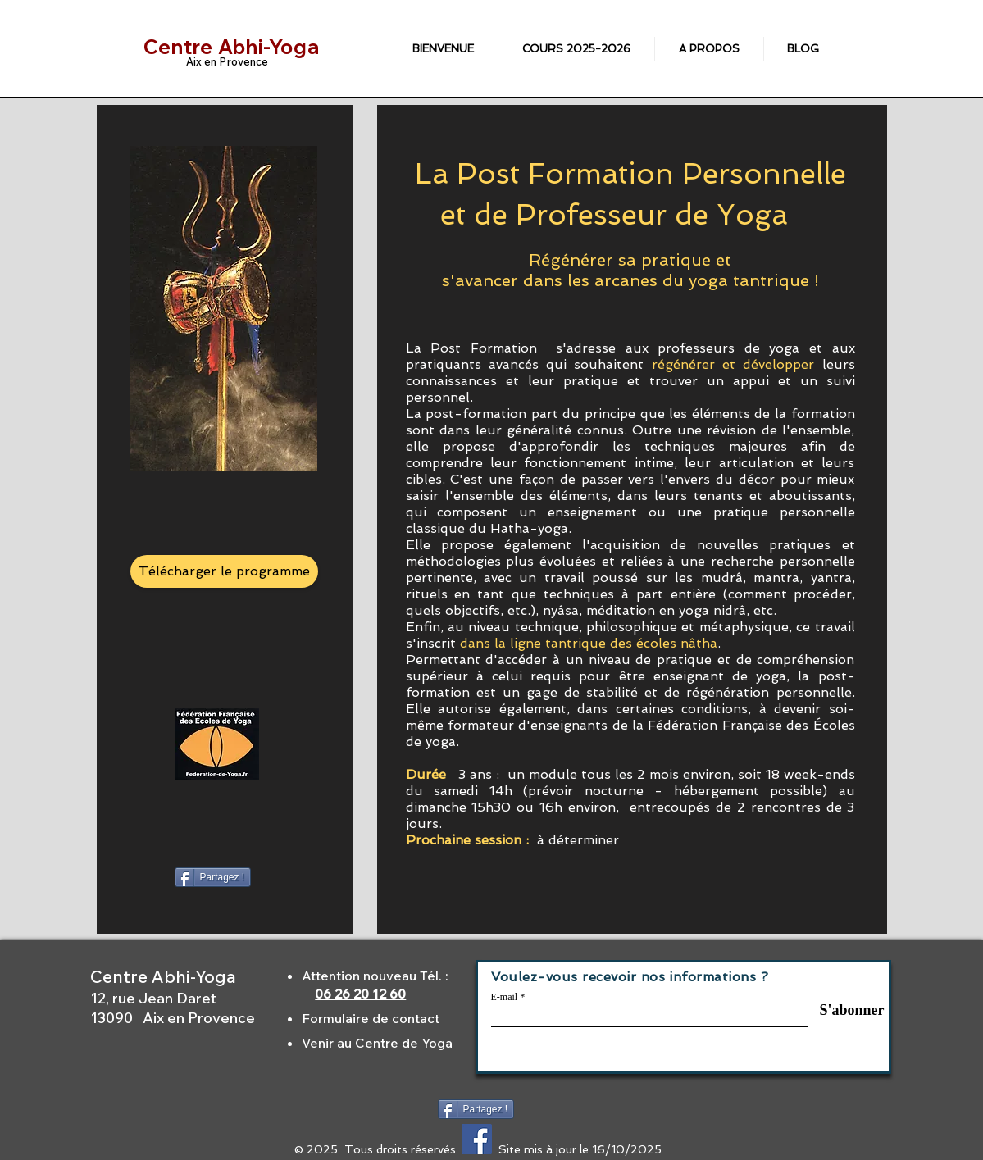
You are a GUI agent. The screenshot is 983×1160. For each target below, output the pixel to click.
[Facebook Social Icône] (477, 1139)
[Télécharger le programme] (224, 571)
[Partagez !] (213, 877)
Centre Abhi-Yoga (231, 46)
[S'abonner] (843, 1010)
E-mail (504, 997)
